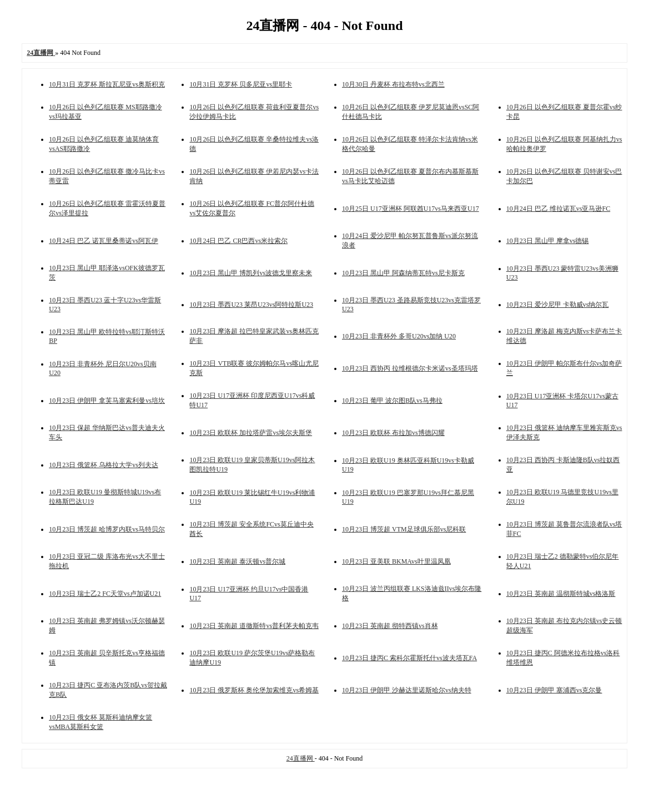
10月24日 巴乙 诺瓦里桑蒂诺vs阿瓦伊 (103, 241)
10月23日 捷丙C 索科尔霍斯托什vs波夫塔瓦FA (409, 658)
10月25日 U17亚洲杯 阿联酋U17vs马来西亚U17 (410, 208)
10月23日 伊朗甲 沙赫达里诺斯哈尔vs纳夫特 (406, 690)
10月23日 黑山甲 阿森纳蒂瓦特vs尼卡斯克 (403, 273)
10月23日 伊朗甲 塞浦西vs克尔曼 (554, 690)
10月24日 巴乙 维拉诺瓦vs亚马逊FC (558, 208)
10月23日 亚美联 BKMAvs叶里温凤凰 (396, 561)
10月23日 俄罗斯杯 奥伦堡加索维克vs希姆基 (254, 690)
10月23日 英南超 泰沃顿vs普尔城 (237, 561)
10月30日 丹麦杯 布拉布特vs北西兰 (393, 84)
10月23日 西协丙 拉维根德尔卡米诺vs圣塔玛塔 (410, 368)
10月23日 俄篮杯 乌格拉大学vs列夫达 (103, 465)
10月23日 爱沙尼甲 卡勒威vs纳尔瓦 (557, 304)
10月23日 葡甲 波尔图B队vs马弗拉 (392, 400)
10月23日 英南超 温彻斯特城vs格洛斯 (561, 593)
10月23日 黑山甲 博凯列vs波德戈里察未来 (250, 273)
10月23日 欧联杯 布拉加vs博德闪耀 (393, 433)
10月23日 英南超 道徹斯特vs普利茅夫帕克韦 (254, 626)
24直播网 (300, 758)
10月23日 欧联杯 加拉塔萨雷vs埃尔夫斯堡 (250, 433)
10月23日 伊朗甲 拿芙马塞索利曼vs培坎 (107, 400)
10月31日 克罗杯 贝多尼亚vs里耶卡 (240, 84)
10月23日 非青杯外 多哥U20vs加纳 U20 (399, 336)
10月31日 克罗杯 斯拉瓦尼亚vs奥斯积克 (107, 84)
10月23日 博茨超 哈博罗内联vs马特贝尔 (107, 529)
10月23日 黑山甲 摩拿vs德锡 (547, 241)
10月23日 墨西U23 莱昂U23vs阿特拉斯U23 (251, 304)
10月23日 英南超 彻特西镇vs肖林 (390, 626)
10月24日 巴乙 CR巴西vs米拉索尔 (238, 241)
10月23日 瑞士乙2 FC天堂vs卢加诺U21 (105, 593)
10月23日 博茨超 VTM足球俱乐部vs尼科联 (404, 529)
